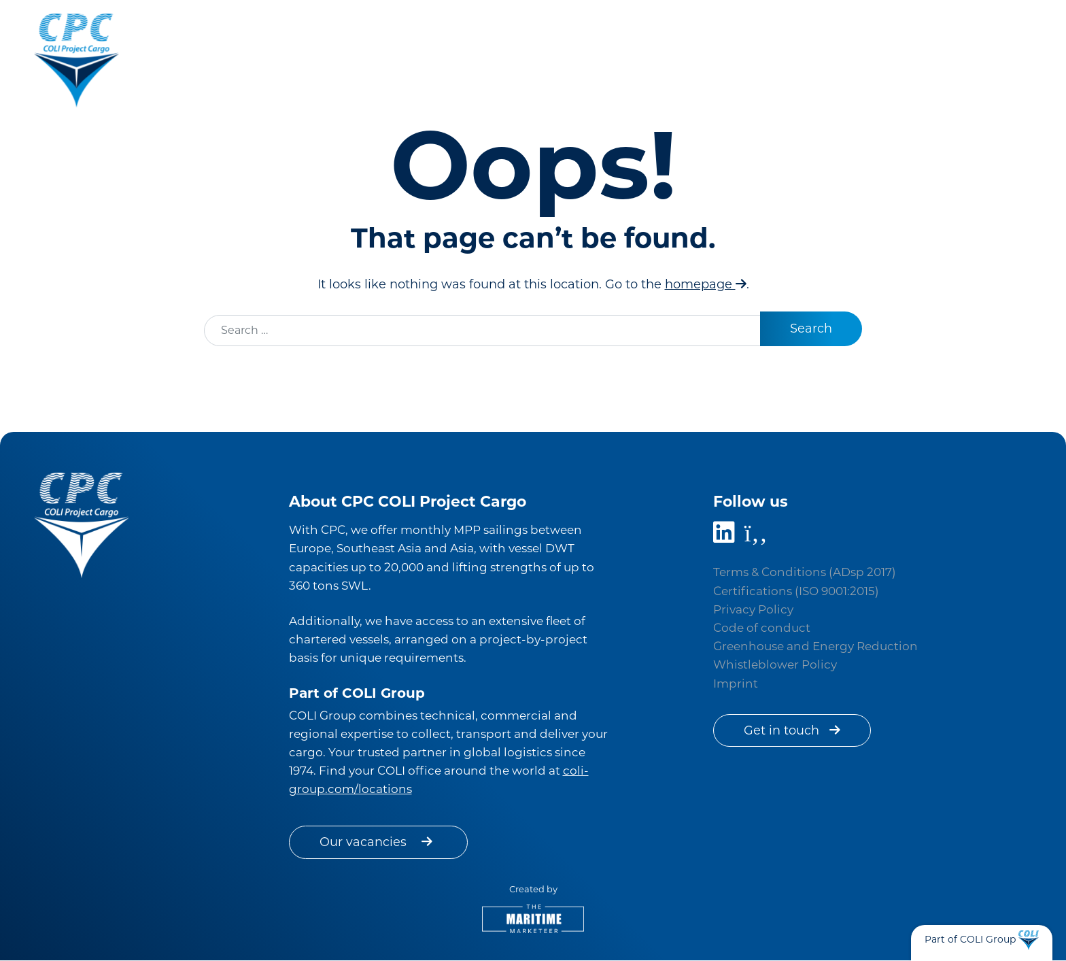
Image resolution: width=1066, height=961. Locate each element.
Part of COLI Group (970, 939)
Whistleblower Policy (775, 664)
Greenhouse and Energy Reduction (815, 646)
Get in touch (792, 730)
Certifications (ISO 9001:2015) (796, 591)
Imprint (735, 683)
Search (810, 328)
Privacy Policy (753, 609)
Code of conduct (761, 628)
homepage (705, 284)
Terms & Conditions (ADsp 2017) (804, 572)
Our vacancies (379, 841)
